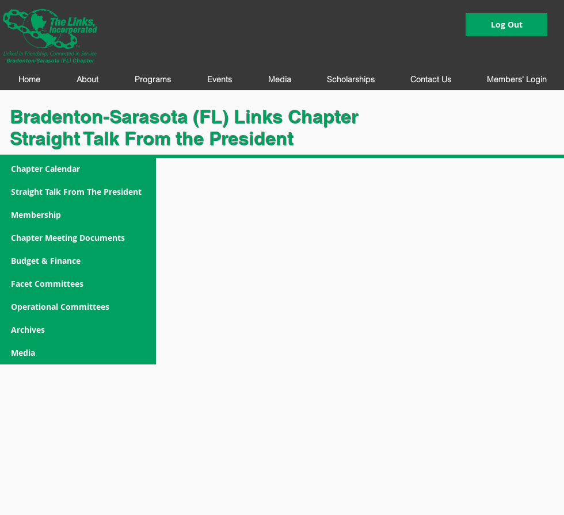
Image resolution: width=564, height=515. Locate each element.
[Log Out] (506, 24)
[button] (87, 79)
